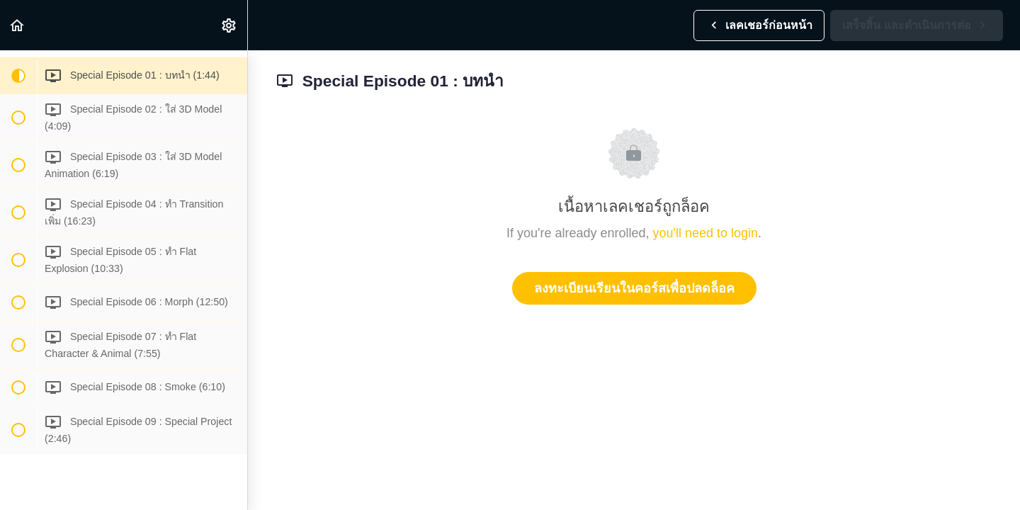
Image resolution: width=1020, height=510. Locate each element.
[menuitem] (229, 25)
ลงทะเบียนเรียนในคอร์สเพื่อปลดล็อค (634, 288)
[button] (17, 25)
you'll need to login (706, 233)
